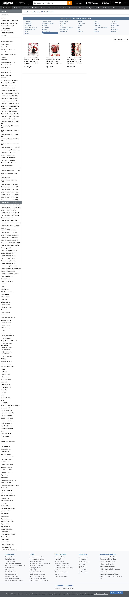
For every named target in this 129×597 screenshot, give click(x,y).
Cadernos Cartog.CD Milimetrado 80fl (10, 126)
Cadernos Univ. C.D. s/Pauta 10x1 (10, 215)
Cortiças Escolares (6, 323)
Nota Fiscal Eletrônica (36, 572)
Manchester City (30, 29)
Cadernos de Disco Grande (8, 157)
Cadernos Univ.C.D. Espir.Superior (10, 235)
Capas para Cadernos (6, 276)
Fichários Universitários (7, 366)
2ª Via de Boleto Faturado (37, 578)
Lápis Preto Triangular (7, 428)
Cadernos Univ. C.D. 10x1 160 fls (9, 23)
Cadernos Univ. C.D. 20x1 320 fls (9, 202)
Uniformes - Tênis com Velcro (9, 549)
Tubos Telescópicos (6, 547)
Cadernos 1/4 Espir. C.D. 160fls (9, 108)
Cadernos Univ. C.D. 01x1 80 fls (9, 20)
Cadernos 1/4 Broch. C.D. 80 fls (9, 98)
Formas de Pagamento (108, 554)
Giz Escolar (4, 390)
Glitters (3, 395)
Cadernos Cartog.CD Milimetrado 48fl (10, 122)
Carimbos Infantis (6, 279)
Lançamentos (59, 561)
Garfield (79, 25)
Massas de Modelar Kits (7, 457)
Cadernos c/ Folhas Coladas (8, 119)
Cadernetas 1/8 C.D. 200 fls (8, 85)
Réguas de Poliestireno (7, 521)
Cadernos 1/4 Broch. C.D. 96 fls (9, 101)
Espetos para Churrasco (7, 335)
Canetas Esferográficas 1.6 (8, 263)
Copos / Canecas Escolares (8, 317)
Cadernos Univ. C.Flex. (7, 218)
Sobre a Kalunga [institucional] (10, 557)
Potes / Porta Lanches (7, 500)
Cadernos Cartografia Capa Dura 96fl (9, 144)
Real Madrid (46, 31)
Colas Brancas (5, 289)
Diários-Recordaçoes (6, 328)
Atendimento (78, 3)
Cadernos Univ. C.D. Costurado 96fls (10, 207)
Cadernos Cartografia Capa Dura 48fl (9, 135)
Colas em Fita (4, 299)
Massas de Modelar (6, 454)
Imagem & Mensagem (66, 27)
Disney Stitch (81, 23)
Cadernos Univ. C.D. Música (8, 210)
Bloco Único (4, 59)
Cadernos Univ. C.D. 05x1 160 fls (9, 187)
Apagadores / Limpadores (8, 49)
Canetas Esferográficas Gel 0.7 (9, 266)
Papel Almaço (4, 475)
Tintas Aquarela (5, 539)
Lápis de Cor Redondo (7, 415)
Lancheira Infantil (5, 408)
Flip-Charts (4, 372)
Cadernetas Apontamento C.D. (9, 90)
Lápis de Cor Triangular (7, 421)
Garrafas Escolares (6, 379)
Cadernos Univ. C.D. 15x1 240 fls (9, 197)
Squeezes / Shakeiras (6, 529)
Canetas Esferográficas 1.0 (8, 258)
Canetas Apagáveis (6, 248)
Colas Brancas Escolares (7, 292)
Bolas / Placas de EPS (6, 75)
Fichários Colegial (5, 364)
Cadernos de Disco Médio (8, 160)
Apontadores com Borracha (8, 54)
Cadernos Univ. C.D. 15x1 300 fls (9, 200)
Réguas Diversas (5, 526)
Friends (61, 25)
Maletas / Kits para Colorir (8, 441)
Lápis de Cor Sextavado (7, 418)
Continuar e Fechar (116, 593)
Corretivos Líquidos (6, 320)
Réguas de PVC (5, 524)
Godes (2, 400)
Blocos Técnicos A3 (6, 67)
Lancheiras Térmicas (6, 410)
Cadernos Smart (5, 177)
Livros (2, 431)
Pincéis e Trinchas (5, 488)
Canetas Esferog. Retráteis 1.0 (9, 250)
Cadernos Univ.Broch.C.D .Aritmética (11, 223)
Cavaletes (3, 284)
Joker (78, 27)
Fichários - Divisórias (6, 361)
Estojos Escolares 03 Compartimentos (6, 348)
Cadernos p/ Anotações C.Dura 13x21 (9, 174)
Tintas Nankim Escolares (7, 544)
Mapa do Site (9, 570)
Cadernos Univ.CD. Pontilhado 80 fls (10, 243)
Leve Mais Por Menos (62, 563)
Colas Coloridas (5, 294)
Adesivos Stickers (5, 44)
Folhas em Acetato (6, 374)
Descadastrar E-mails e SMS (38, 580)
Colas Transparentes (6, 307)
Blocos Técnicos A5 (6, 72)
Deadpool (28, 23)
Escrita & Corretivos (6, 333)
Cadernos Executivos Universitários (10, 170)
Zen (53, 12)
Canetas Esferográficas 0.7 (8, 253)
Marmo (44, 29)
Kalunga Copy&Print (12, 574)
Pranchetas (4, 503)
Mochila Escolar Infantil (7, 32)
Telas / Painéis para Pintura (8, 534)
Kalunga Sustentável (12, 576)
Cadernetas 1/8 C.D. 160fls (8, 83)
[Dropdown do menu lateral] (11, 11)
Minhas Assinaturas (61, 576)
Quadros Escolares (6, 511)
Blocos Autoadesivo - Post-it (8, 62)
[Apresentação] (122, 7)
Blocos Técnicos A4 (6, 70)
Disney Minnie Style (48, 23)
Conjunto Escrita (5, 312)
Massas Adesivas (5, 446)
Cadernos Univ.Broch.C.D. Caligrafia (10, 225)
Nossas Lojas (78, 2)
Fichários (3, 359)
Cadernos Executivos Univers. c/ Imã (10, 168)
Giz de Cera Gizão (5, 384)
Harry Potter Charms (31, 27)
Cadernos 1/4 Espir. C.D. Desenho (10, 114)
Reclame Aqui (66, 588)
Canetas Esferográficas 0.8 (8, 255)
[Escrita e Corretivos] (65, 7)
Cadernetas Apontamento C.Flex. (10, 93)
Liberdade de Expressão (101, 27)
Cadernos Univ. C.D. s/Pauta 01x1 (10, 212)
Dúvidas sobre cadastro (37, 559)
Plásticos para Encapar (7, 493)
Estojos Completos (6, 338)
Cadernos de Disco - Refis (8, 155)
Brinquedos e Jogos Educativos (9, 80)
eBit (72, 588)
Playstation (114, 29)
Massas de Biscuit (5, 449)
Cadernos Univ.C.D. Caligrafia (9, 232)
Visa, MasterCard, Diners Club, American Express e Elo (108, 559)
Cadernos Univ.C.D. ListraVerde (9, 237)
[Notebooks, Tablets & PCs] (35, 7)
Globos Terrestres (5, 397)
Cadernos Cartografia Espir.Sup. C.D (10, 150)
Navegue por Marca (61, 572)
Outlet (57, 574)
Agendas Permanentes (7, 47)
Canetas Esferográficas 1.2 (8, 261)
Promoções (58, 559)
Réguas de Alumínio (6, 519)
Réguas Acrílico (5, 513)
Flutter (44, 25)
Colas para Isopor (5, 302)
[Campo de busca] (50, 3)
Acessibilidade (59, 557)
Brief (95, 21)
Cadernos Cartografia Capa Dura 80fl (9, 139)
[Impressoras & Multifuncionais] (26, 7)
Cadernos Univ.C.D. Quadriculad (9, 240)
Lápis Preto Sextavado (7, 426)
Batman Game (46, 21)
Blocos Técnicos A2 (6, 65)
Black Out (80, 21)
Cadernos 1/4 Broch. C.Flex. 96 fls (10, 106)
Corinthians (114, 21)
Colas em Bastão (5, 297)
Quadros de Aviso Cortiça (8, 508)
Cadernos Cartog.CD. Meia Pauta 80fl (9, 131)
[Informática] (57, 7)
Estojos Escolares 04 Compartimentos (6, 352)
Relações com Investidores (14, 580)
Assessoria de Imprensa (13, 578)
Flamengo (28, 25)
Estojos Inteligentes (6, 356)
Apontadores (4, 52)
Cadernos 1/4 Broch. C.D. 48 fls (9, 96)
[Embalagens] (89, 7)
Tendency (114, 31)
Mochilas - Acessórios (6, 467)
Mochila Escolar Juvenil (7, 464)
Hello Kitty (45, 27)
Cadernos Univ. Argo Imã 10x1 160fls (9, 181)
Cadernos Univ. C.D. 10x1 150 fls (9, 189)
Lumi (113, 27)
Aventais (3, 57)
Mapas (3, 444)
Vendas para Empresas (13, 563)
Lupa (2, 439)
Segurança (33, 570)
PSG (26, 31)
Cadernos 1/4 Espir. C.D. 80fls (8, 111)
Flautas (3, 369)
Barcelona (28, 21)
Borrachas (4, 18)
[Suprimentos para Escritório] (98, 7)
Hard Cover (97, 25)
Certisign (58, 588)
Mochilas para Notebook (7, 470)
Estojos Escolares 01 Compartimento (6, 29)
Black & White (63, 21)
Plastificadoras (5, 498)
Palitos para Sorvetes (6, 472)
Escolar (29, 12)
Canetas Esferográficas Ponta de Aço (11, 268)
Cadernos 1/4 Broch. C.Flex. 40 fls (10, 103)
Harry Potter (115, 25)
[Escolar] (43, 7)
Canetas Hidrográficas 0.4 (8, 26)
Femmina (114, 23)
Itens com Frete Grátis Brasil (64, 568)
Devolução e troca (35, 568)
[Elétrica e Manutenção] (81, 7)
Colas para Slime (5, 304)
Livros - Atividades (6, 433)
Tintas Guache (5, 542)
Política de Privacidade (37, 576)
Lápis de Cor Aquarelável (7, 413)
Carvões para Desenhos (7, 281)
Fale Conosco (9, 568)
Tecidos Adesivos (5, 531)
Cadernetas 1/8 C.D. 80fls (7, 88)
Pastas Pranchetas (6, 482)
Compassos (4, 310)
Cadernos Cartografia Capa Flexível (10, 147)
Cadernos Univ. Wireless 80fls (9, 220)
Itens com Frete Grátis (62, 565)
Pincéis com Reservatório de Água (10, 485)
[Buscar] (69, 3)
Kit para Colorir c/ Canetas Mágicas (10, 405)
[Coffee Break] (114, 7)
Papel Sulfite (4, 477)
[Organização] (73, 7)
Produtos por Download (37, 574)
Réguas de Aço (5, 516)
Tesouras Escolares (6, 537)
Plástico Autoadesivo (6, 490)
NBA (78, 29)
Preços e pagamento (36, 561)
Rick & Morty (63, 31)
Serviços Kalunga (11, 572)
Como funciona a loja (36, 557)
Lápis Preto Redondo (6, 423)
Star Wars (97, 31)
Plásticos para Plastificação (8, 495)
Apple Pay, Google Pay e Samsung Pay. (111, 576)
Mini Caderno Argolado (7, 459)
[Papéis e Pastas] (49, 7)
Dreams (96, 23)
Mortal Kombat (64, 29)
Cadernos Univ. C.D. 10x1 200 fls (9, 194)
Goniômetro (4, 402)
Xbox (27, 33)
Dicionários (4, 330)
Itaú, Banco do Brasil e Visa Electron (110, 570)
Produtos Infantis (5, 506)
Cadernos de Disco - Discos (8, 152)
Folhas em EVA (5, 377)
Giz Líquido (4, 392)
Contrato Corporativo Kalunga (15, 565)
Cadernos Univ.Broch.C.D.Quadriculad (8, 229)
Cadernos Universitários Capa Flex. (10, 245)
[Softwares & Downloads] (106, 7)
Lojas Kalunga (10, 559)
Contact (3, 315)
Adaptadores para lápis (7, 41)
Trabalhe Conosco (11, 561)
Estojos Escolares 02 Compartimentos (6, 344)
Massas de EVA (5, 451)
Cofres (2, 286)
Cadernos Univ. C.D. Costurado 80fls (10, 205)
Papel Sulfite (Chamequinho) (8, 480)
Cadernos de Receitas (7, 165)
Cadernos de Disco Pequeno (8, 163)
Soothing (80, 31)
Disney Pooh (63, 23)
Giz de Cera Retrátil (6, 387)
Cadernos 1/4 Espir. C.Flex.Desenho (10, 116)
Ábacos (3, 39)
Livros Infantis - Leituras (7, 436)
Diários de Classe (5, 325)
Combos (57, 570)
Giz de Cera (4, 382)
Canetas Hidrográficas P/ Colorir (9, 273)
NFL (95, 29)
